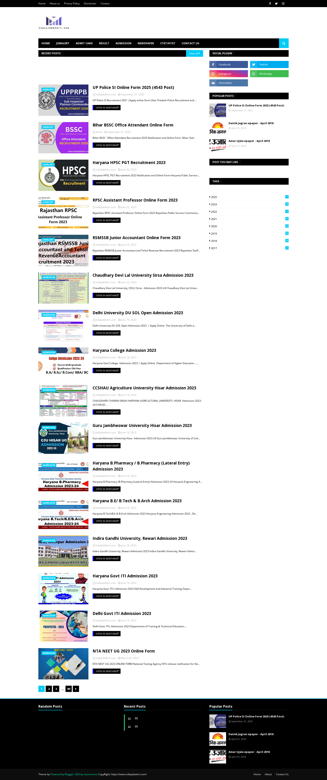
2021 (250, 219)
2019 (250, 233)
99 (68, 689)
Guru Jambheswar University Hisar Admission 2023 (142, 425)
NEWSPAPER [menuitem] (146, 43)
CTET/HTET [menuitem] (167, 43)
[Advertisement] (114, 72)
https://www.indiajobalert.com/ (129, 774)
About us (55, 3)
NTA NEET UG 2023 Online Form (124, 651)
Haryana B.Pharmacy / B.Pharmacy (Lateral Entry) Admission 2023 (141, 466)
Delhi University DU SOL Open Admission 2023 (138, 313)
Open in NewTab (107, 107)
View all (193, 53)
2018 (250, 241)
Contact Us (282, 774)
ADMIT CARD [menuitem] (84, 43)
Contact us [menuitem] (190, 43)
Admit (99, 132)
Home (41, 3)
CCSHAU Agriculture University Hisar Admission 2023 (144, 388)
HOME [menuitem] (46, 43)
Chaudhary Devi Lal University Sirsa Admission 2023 (143, 275)
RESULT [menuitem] (104, 43)
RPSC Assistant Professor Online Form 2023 (135, 200)
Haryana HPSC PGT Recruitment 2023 (129, 162)
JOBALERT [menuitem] (62, 43)
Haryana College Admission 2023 (124, 350)
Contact (105, 3)
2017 (250, 248)
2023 (250, 204)
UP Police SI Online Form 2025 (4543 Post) (133, 87)
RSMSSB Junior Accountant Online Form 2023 (137, 237)
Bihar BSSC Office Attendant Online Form (133, 125)
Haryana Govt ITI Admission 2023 (125, 576)
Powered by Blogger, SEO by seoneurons (74, 774)
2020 (250, 226)
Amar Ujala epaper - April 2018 (249, 141)
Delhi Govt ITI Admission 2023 (122, 613)
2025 (250, 197)
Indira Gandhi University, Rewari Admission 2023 (140, 538)
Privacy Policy (72, 3)
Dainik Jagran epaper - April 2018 (251, 123)
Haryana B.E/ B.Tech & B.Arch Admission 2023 (137, 501)
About (268, 774)
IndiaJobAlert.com (106, 94)
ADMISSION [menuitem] (123, 43)
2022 (250, 211)
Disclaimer (90, 3)
